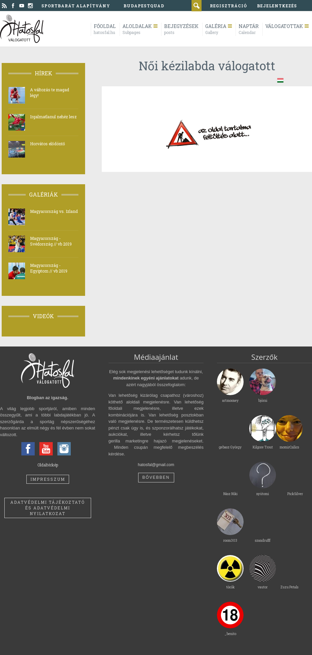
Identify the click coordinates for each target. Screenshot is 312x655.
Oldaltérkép (47, 464)
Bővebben (156, 477)
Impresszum (47, 479)
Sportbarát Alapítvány (75, 5)
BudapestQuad (143, 5)
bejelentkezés (277, 5)
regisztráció (228, 5)
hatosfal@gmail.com (156, 464)
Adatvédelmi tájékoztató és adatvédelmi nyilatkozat (47, 507)
